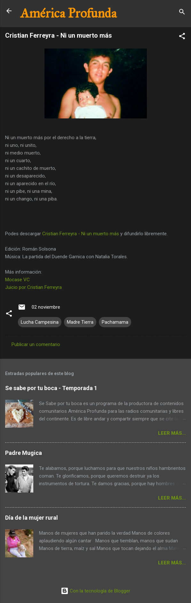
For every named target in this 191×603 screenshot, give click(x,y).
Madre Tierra (80, 322)
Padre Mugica (23, 452)
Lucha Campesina (40, 322)
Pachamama (115, 322)
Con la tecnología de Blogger (95, 591)
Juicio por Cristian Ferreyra (33, 287)
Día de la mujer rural (31, 517)
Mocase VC (17, 280)
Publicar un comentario (36, 344)
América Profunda (68, 13)
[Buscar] (182, 13)
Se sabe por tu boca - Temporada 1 (51, 388)
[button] (182, 37)
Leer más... (172, 433)
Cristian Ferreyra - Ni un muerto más (80, 234)
